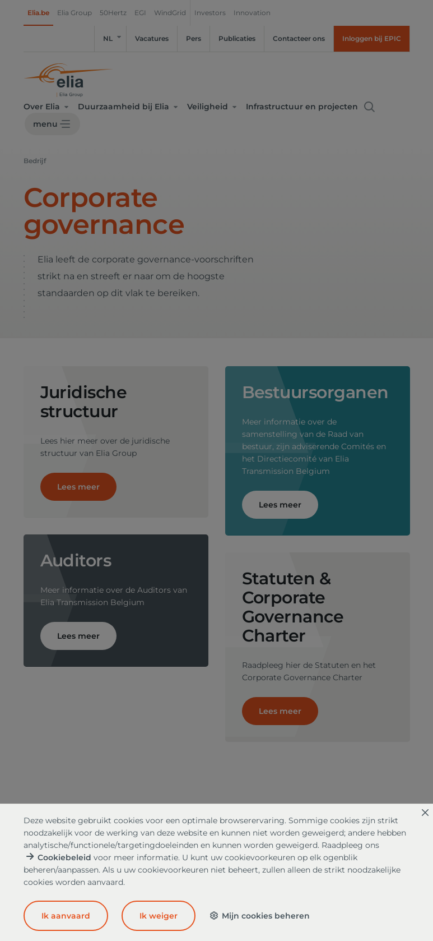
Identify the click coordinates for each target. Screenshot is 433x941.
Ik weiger (158, 916)
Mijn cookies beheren (259, 916)
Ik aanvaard (65, 916)
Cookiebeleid (64, 857)
